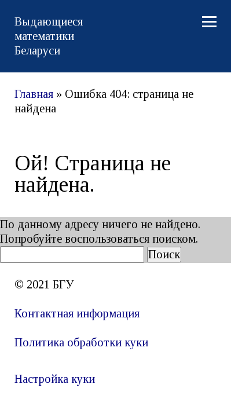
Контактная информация (77, 313)
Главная (33, 93)
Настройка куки (54, 378)
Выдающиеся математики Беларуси (48, 36)
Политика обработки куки (81, 342)
